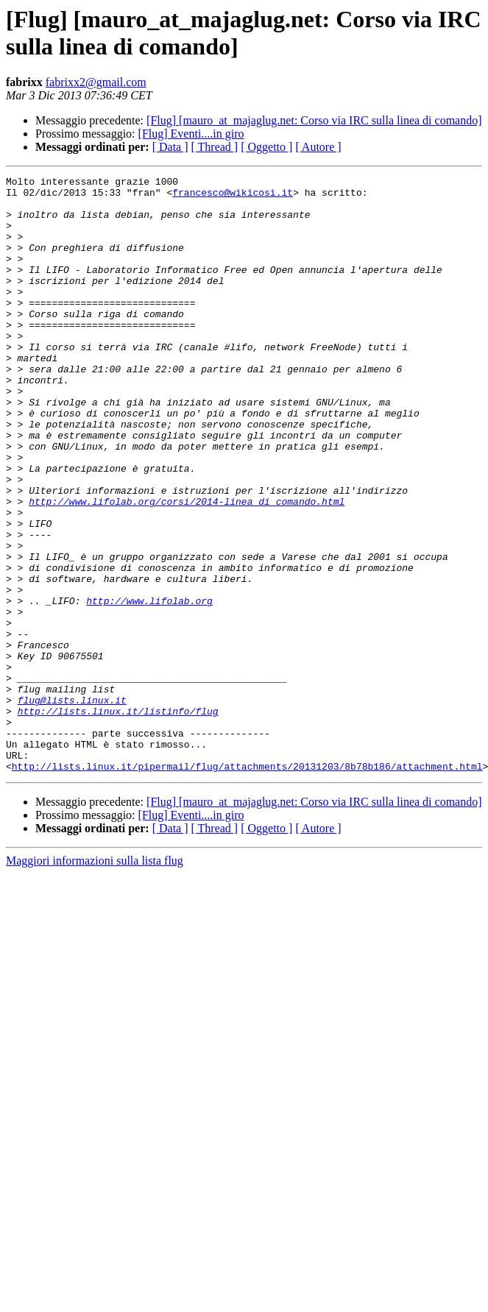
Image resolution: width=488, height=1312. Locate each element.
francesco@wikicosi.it (232, 196)
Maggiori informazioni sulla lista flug (94, 980)
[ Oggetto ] (266, 147)
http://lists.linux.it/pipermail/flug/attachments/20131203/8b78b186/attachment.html (247, 885)
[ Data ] (170, 147)
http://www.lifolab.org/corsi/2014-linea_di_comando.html (186, 567)
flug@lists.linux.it (72, 805)
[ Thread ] (214, 147)
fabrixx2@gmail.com (96, 82)
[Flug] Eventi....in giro (191, 133)
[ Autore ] (318, 147)
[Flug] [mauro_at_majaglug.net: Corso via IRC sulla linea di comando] (313, 120)
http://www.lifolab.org (149, 686)
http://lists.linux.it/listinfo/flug (118, 819)
